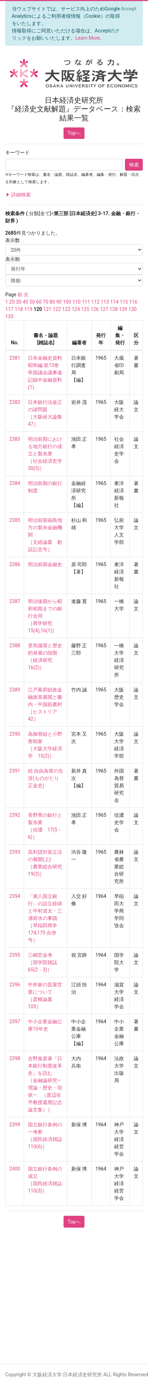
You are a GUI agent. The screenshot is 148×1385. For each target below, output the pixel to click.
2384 (14, 483)
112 (95, 302)
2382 (14, 402)
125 (85, 309)
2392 (14, 815)
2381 (14, 358)
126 (94, 309)
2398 (14, 1058)
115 (124, 302)
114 (114, 302)
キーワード (17, 152)
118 (19, 309)
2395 (14, 955)
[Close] (128, 8)
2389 (14, 689)
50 (32, 302)
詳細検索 (18, 194)
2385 (14, 520)
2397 (14, 1021)
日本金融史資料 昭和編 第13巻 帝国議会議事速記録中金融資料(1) (45, 372)
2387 (14, 601)
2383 (14, 439)
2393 (14, 852)
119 (28, 309)
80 (52, 302)
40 (25, 302)
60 (39, 302)
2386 (14, 564)
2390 (14, 734)
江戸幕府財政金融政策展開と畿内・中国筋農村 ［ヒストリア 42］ (45, 704)
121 (47, 309)
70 (46, 302)
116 (133, 302)
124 (76, 309)
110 (76, 302)
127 (104, 309)
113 (105, 302)
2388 (14, 645)
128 (114, 309)
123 (66, 309)
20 (12, 302)
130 (132, 309)
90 (59, 302)
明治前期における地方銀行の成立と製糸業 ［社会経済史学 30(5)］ (47, 453)
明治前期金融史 (45, 564)
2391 (14, 771)
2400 (14, 1169)
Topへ (74, 133)
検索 (134, 164)
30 (19, 302)
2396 (14, 984)
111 (86, 302)
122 (57, 309)
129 (123, 309)
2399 (14, 1124)
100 (67, 302)
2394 (14, 896)
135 (9, 316)
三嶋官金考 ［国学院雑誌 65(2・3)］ (45, 962)
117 (9, 309)
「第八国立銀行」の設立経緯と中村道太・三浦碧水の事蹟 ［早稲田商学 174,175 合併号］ (45, 918)
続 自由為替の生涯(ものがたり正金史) (45, 778)
